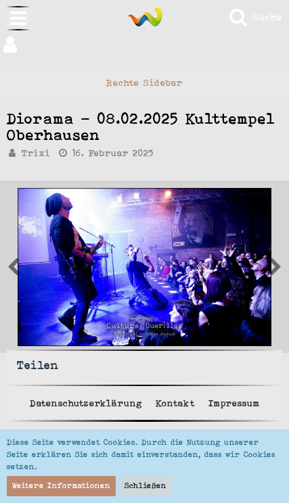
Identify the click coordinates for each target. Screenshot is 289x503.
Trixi (36, 152)
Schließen (145, 485)
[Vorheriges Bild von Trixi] (275, 267)
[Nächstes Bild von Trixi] (13, 267)
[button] (144, 44)
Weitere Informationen (61, 485)
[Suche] (254, 16)
